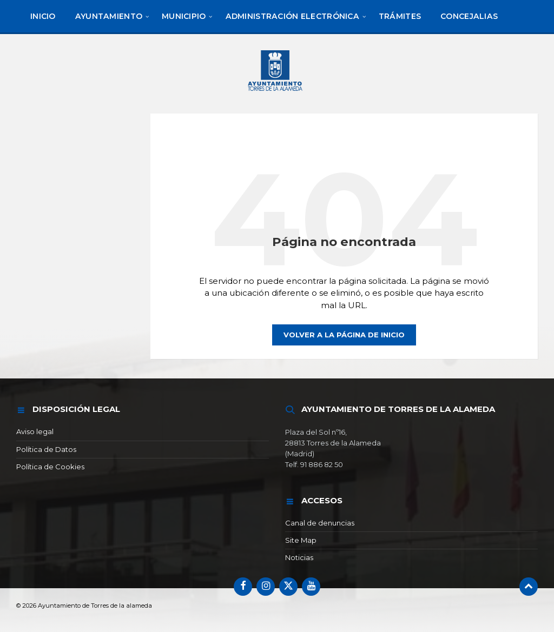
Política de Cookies (50, 466)
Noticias (299, 557)
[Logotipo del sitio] (277, 93)
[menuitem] (43, 16)
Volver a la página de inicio (344, 334)
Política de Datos (46, 449)
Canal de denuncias (319, 522)
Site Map (300, 540)
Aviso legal (35, 431)
